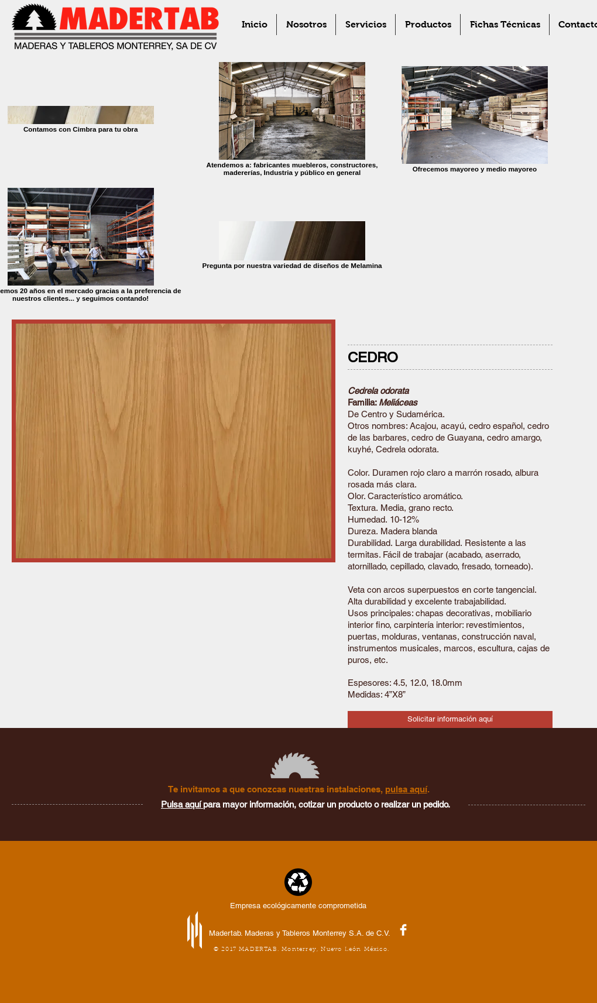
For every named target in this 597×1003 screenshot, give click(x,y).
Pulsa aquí (182, 804)
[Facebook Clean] (403, 930)
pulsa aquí (406, 789)
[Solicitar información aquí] (450, 719)
